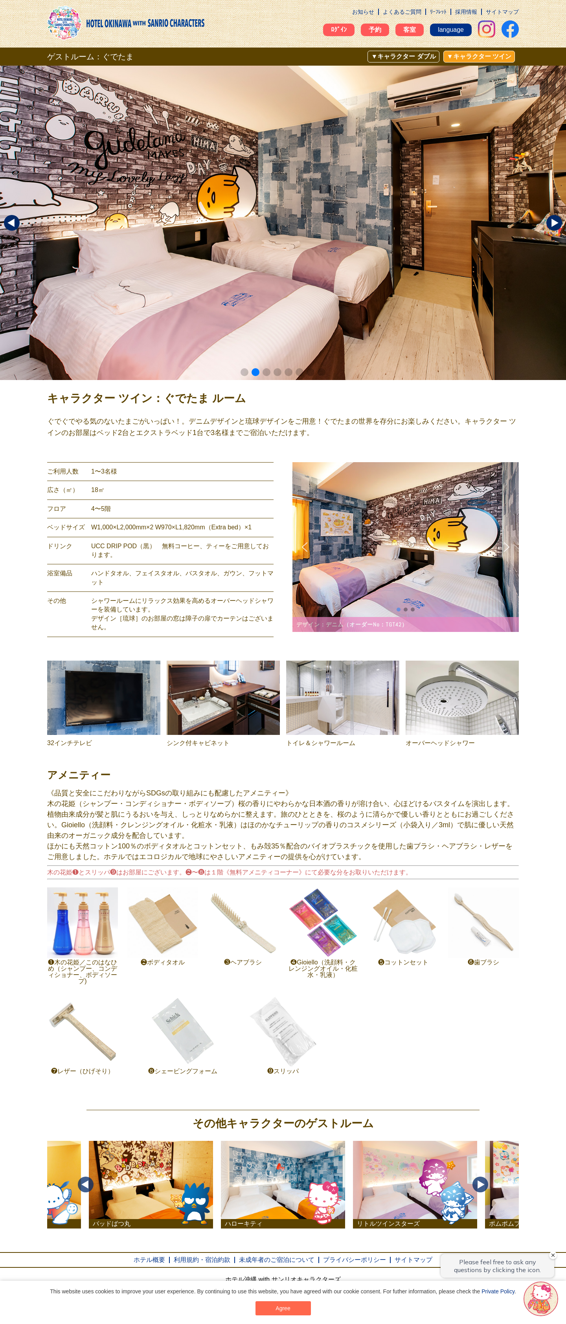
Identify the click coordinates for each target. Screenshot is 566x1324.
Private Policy (498, 1291)
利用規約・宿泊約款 (202, 1259)
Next (480, 1184)
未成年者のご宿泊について (276, 1259)
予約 (375, 29)
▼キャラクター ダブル (403, 56)
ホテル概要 (149, 1259)
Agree (283, 1308)
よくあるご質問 (402, 12)
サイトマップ (502, 12)
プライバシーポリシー (354, 1259)
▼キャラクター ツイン (479, 56)
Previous (86, 1184)
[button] (244, 372)
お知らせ (363, 12)
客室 (409, 29)
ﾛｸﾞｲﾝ (339, 29)
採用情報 (466, 12)
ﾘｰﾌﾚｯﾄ (438, 12)
